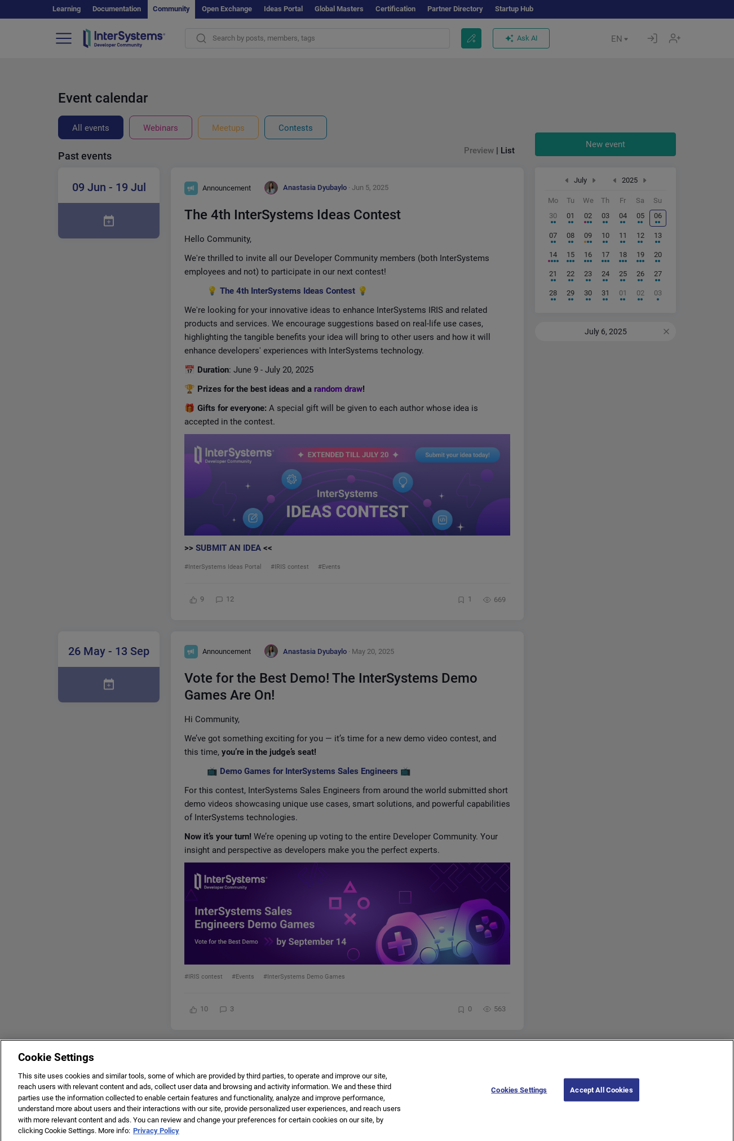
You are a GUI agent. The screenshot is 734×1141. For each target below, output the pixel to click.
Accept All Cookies (601, 1098)
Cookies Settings (519, 1098)
